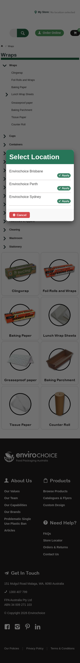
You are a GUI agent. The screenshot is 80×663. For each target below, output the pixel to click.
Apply (65, 175)
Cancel (21, 215)
